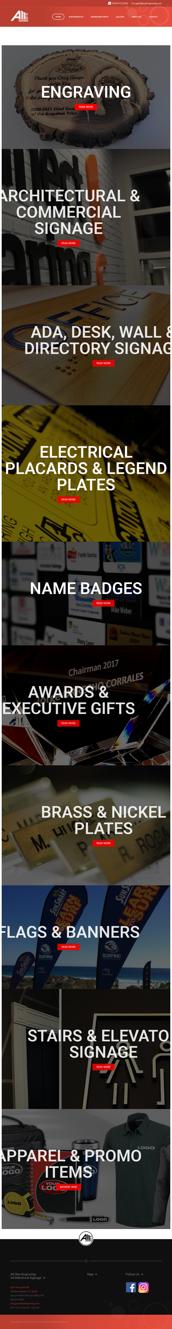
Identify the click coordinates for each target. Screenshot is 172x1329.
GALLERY (120, 17)
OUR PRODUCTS (76, 17)
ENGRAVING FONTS (99, 17)
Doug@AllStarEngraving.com (147, 3)
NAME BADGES (86, 588)
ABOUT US (136, 17)
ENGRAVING (86, 92)
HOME (58, 17)
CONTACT (153, 17)
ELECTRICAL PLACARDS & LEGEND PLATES (86, 468)
